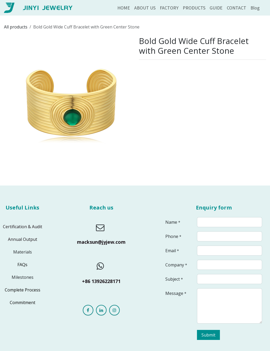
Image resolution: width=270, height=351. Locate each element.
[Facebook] (88, 310)
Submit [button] (208, 335)
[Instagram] (114, 310)
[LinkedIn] (101, 310)
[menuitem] (123, 7)
